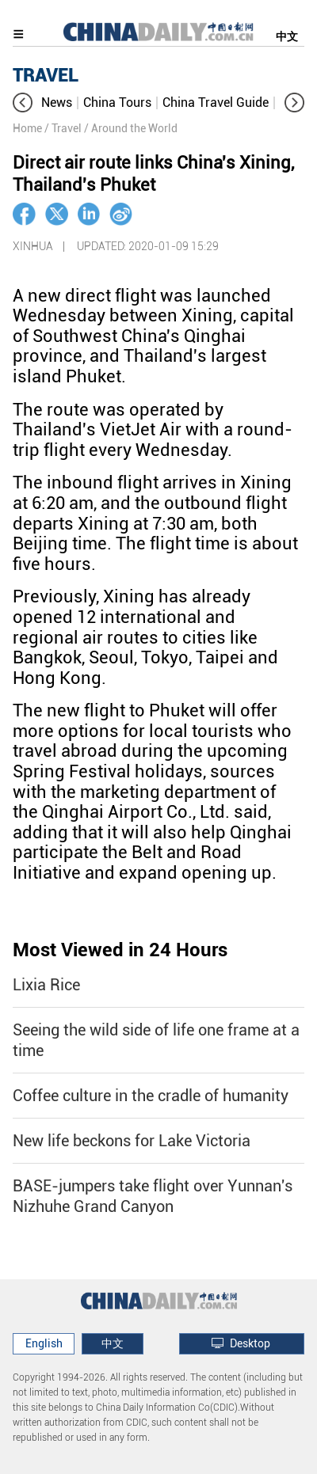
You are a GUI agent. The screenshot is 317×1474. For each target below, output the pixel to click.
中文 (287, 36)
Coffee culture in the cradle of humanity (150, 1095)
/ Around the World (131, 128)
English (44, 1343)
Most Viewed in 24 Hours (120, 950)
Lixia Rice (46, 984)
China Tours (117, 102)
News (56, 102)
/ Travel (63, 128)
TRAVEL (45, 75)
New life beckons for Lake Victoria (131, 1140)
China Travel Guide (215, 102)
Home (27, 128)
